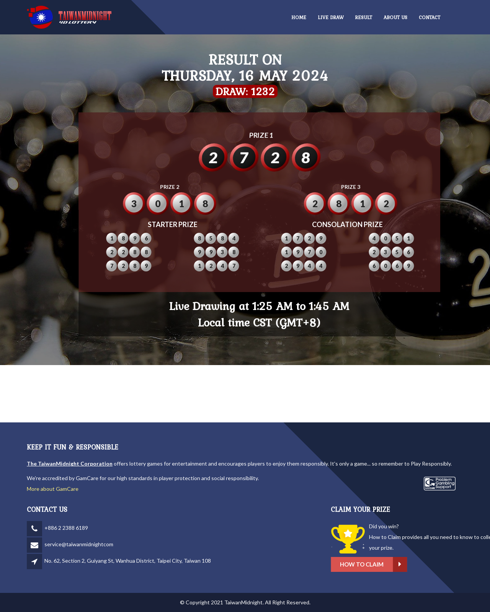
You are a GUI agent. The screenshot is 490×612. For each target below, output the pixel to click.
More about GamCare (52, 488)
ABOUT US (395, 17)
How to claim (420, 564)
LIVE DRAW (331, 17)
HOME (298, 17)
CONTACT (429, 17)
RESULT (363, 17)
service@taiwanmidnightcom (78, 544)
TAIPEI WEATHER (245, 393)
